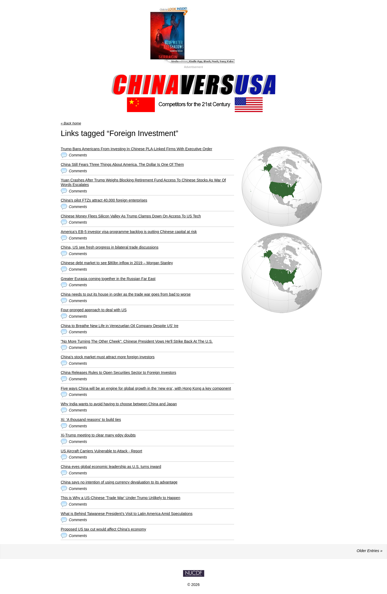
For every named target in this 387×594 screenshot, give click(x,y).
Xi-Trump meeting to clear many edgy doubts (98, 435)
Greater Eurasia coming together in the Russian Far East (108, 279)
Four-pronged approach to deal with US (94, 310)
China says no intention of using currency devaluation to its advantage (119, 482)
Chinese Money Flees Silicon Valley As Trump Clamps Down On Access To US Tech (131, 216)
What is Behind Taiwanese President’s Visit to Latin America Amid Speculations (126, 513)
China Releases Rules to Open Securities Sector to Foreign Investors (118, 372)
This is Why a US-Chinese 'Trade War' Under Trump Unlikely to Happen (120, 498)
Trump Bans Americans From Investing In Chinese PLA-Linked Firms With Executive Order (136, 149)
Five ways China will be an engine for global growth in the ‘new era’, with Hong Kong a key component (146, 388)
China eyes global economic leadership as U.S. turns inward (111, 466)
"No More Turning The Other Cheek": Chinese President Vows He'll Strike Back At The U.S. (137, 341)
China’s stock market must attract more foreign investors (108, 357)
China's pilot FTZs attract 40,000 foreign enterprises (104, 200)
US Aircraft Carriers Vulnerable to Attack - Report (101, 451)
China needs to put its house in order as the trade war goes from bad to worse (126, 294)
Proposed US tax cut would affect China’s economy (103, 529)
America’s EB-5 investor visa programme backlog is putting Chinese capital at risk (129, 232)
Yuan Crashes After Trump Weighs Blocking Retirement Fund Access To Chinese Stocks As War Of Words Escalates (143, 182)
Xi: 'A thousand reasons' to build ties (91, 419)
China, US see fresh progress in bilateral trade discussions (109, 247)
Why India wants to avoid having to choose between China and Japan (119, 404)
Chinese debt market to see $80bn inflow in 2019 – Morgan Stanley (117, 263)
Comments (78, 155)
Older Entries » (369, 551)
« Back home (71, 123)
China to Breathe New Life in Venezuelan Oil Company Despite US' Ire (119, 326)
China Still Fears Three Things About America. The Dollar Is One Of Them (122, 164)
